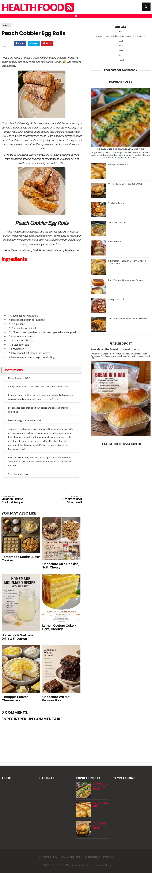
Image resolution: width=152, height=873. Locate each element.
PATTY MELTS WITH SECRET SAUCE (125, 183)
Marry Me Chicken (117, 222)
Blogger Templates (76, 857)
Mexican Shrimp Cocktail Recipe (17, 499)
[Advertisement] (43, 283)
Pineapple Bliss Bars (118, 164)
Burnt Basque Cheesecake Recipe (125, 280)
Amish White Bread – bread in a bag (116, 349)
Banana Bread (115, 241)
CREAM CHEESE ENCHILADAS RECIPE (121, 149)
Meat (121, 41)
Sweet (6, 25)
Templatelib (107, 857)
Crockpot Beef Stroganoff (66, 499)
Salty (121, 50)
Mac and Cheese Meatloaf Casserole (127, 318)
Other (120, 46)
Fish (120, 31)
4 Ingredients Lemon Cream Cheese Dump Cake (127, 262)
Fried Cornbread (116, 203)
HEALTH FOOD (37, 7)
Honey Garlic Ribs (117, 299)
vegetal (121, 60)
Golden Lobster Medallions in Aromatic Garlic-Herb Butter (120, 36)
